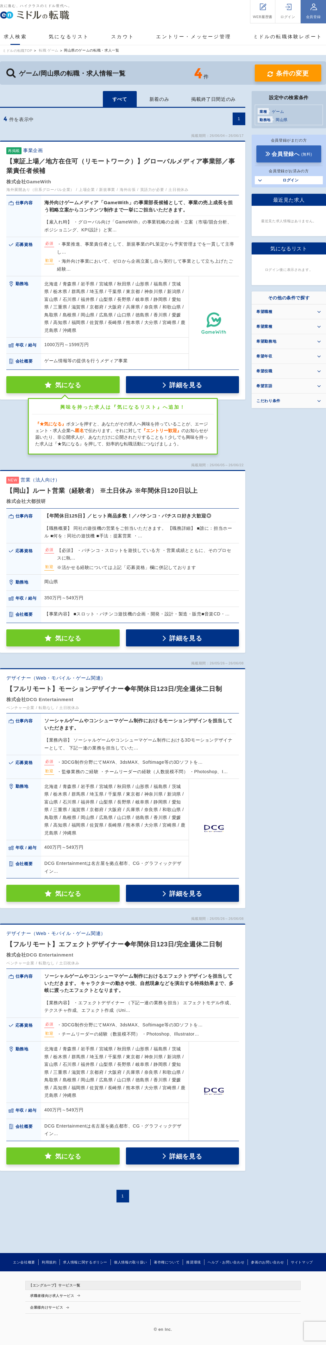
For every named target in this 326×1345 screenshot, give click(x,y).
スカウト (122, 36)
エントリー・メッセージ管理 (193, 36)
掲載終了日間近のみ (213, 99)
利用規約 (49, 1262)
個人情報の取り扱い (130, 1262)
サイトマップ (302, 1262)
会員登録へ (292, 154)
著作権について (166, 1262)
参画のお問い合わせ (267, 1262)
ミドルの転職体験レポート (287, 36)
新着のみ (159, 99)
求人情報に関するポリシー (85, 1262)
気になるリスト (69, 36)
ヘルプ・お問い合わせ (226, 1262)
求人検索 (15, 36)
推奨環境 (193, 1262)
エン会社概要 (24, 1262)
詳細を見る (185, 385)
